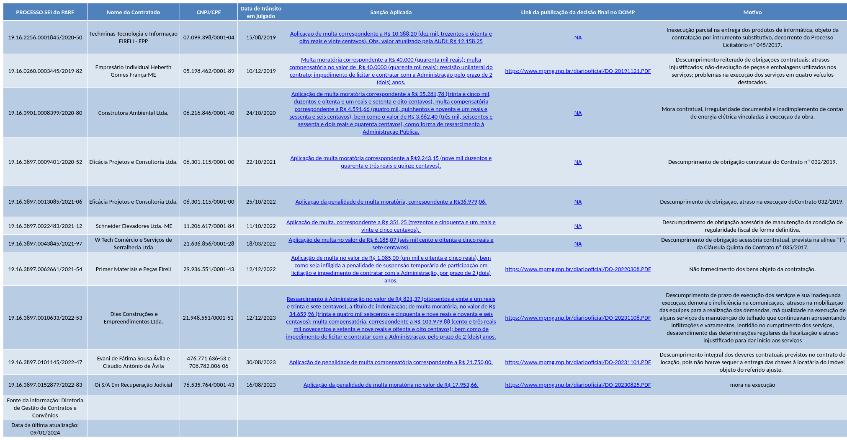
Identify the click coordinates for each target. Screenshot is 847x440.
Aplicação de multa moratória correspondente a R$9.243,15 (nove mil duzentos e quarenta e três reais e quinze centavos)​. (391, 161)
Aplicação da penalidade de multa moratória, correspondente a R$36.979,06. (391, 201)
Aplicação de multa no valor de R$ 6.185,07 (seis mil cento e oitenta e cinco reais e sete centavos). (390, 243)
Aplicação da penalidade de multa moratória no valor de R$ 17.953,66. (391, 384)
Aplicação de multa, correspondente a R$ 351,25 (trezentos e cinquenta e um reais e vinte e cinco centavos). (391, 225)
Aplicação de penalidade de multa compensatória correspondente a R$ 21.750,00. (391, 362)
